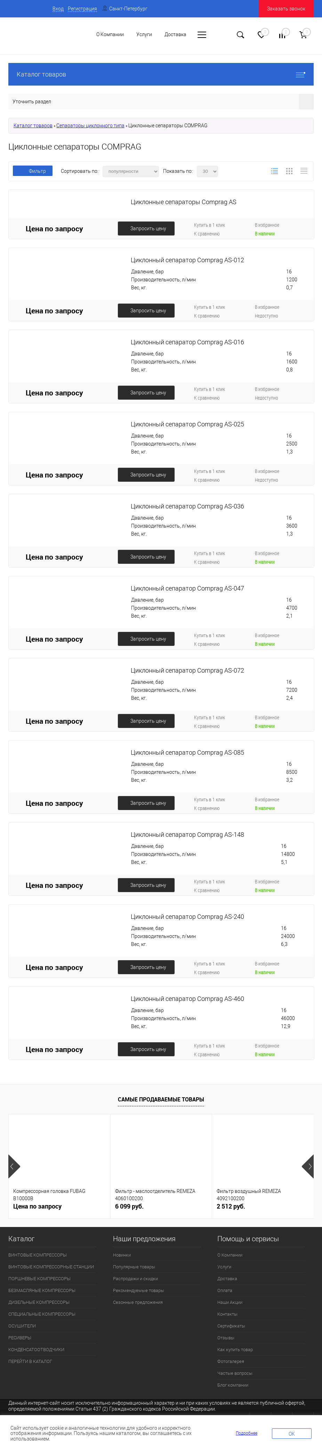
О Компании (229, 1255)
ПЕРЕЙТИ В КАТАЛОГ (30, 1361)
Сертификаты (231, 1326)
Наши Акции (229, 1302)
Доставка (227, 1278)
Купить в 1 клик (209, 225)
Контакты (227, 1314)
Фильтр (32, 171)
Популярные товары (134, 1266)
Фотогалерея (230, 1361)
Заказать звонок (286, 8)
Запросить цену (148, 228)
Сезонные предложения (138, 1302)
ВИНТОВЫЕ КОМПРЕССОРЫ (37, 1255)
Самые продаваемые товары (161, 1099)
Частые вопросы (234, 1373)
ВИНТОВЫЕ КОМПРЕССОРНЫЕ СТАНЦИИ (51, 1266)
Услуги (224, 1266)
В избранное (267, 225)
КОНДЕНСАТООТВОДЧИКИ (36, 1349)
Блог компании (232, 1385)
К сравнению (207, 233)
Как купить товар (235, 1349)
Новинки (122, 1255)
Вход (58, 8)
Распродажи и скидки (135, 1278)
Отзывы (225, 1337)
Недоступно (266, 315)
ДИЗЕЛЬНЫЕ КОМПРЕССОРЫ (39, 1302)
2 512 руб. (231, 1206)
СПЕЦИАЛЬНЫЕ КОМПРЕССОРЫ (41, 1314)
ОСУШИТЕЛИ (22, 1326)
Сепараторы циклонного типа (90, 125)
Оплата (224, 1290)
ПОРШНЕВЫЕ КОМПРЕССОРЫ (39, 1278)
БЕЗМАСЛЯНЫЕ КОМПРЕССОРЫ (41, 1290)
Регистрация (82, 8)
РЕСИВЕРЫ (19, 1337)
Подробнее (246, 1433)
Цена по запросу (54, 228)
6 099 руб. (129, 1206)
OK (292, 1434)
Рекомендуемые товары (138, 1290)
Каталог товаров (161, 74)
